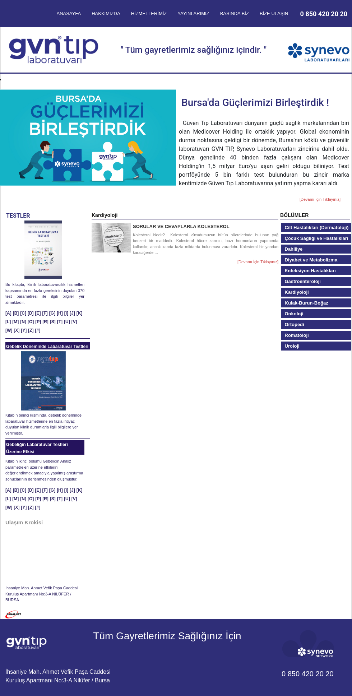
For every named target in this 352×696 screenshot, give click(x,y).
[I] (66, 313)
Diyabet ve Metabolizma (311, 260)
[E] (38, 313)
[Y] (24, 330)
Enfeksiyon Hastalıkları (310, 270)
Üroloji (292, 346)
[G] (52, 313)
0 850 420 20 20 (324, 14)
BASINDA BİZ (234, 13)
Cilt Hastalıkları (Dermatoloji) (317, 227)
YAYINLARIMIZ (193, 13)
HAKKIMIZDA (106, 13)
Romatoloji (297, 335)
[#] (38, 330)
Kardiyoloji (297, 292)
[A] (8, 313)
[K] (80, 313)
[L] (8, 321)
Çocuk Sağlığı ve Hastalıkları (316, 238)
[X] (16, 330)
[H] (60, 313)
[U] (67, 321)
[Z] (30, 330)
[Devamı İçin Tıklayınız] (320, 199)
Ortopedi (294, 324)
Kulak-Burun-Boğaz (306, 303)
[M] (15, 321)
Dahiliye (294, 249)
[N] (23, 321)
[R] (45, 321)
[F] (45, 313)
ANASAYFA (68, 13)
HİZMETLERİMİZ (149, 13)
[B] (16, 313)
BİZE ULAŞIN (274, 13)
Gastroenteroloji (303, 281)
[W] (8, 330)
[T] (59, 321)
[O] (31, 321)
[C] (23, 313)
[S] (53, 321)
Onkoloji (294, 313)
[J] (72, 313)
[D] (31, 313)
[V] (74, 321)
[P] (38, 321)
